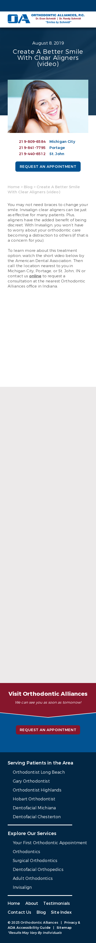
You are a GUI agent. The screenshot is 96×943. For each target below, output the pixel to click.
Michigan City (62, 141)
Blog (28, 186)
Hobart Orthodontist (34, 799)
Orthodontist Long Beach (39, 772)
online (35, 276)
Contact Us (19, 912)
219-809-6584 (32, 141)
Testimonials (56, 903)
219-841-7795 (32, 147)
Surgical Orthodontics (35, 860)
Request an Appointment (48, 166)
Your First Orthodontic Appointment (50, 842)
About (31, 903)
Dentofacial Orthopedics (38, 869)
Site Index (61, 912)
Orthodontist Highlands (37, 790)
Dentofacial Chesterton (37, 816)
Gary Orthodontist (31, 781)
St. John (56, 154)
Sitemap (64, 927)
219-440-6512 (32, 154)
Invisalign (22, 887)
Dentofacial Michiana (34, 808)
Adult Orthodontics (33, 878)
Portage (57, 147)
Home (14, 186)
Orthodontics (26, 851)
